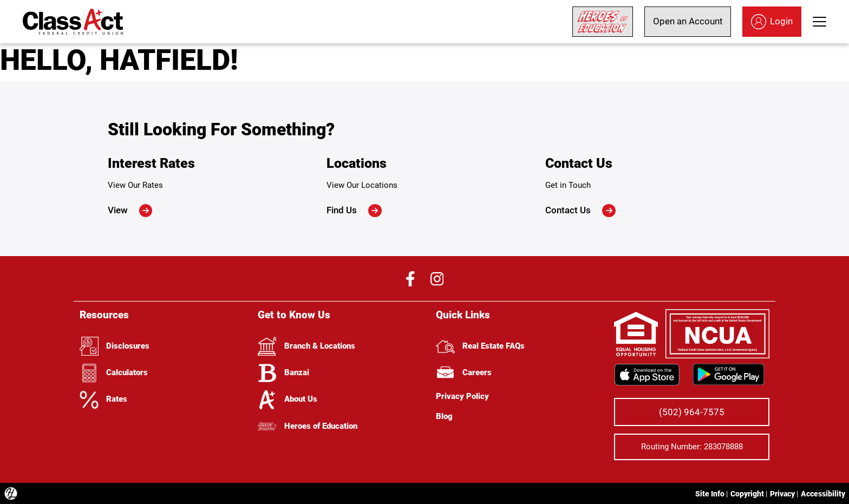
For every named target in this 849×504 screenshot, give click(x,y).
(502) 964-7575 (691, 412)
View (130, 211)
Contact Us (580, 211)
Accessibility (823, 493)
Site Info (709, 493)
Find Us (354, 211)
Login (772, 21)
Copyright (747, 493)
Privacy (782, 493)
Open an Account (688, 21)
